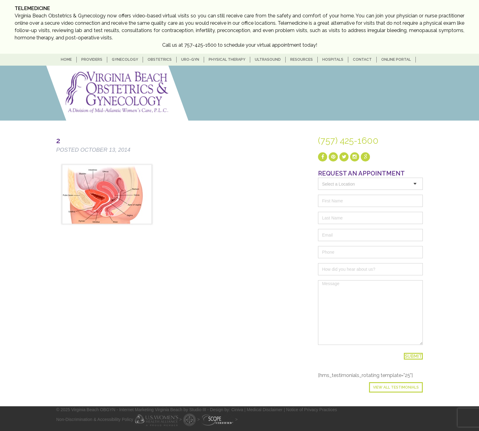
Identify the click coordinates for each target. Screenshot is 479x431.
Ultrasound (268, 59)
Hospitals (332, 59)
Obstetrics (160, 59)
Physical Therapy (227, 59)
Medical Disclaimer (265, 409)
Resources (301, 59)
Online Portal (396, 59)
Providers (91, 59)
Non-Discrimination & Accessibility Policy (94, 419)
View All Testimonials (396, 387)
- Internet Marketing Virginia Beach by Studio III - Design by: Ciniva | (182, 409)
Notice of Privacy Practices (311, 409)
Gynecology (125, 59)
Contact (362, 59)
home (66, 59)
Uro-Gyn (190, 59)
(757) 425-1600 (348, 141)
